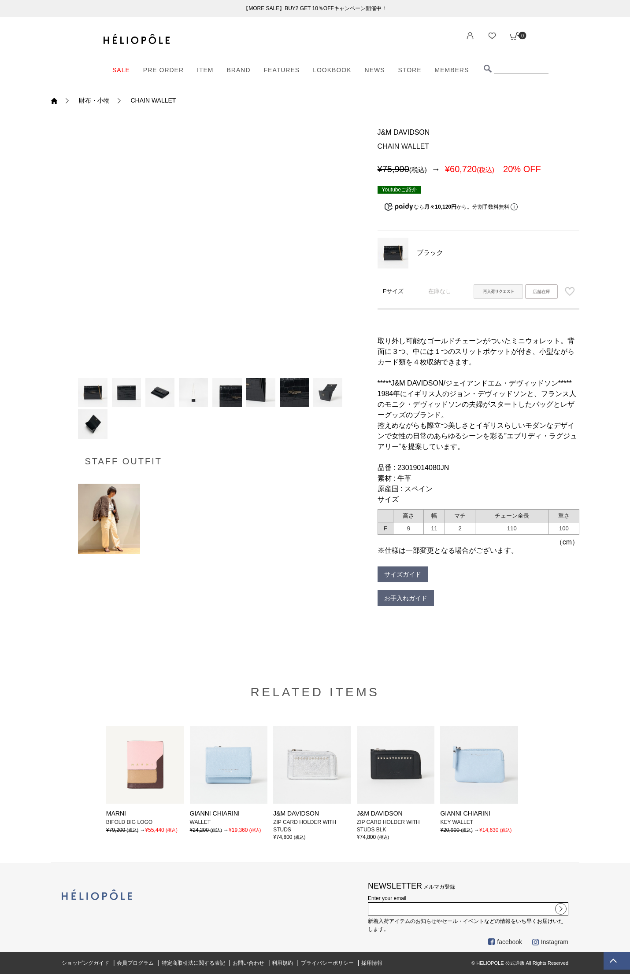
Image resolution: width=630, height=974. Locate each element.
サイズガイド (402, 574)
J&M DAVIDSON (404, 132)
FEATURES (282, 70)
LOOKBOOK (332, 70)
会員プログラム (135, 963)
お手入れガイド (405, 598)
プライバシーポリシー (327, 963)
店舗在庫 (541, 291)
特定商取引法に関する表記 (193, 963)
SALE (121, 70)
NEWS (375, 70)
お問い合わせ (248, 963)
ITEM (205, 70)
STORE (410, 70)
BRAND (239, 70)
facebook (505, 941)
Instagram (550, 941)
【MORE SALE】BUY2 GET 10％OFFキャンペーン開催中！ (314, 8)
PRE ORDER (163, 70)
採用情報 (371, 963)
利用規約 (282, 963)
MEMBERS (452, 70)
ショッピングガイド (85, 963)
